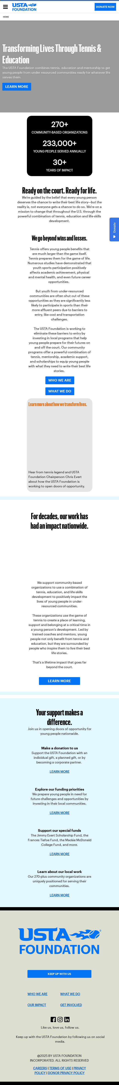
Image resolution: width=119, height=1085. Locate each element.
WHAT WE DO (70, 994)
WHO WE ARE (37, 994)
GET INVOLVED (71, 1005)
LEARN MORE (59, 813)
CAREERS (40, 1068)
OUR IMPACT (36, 1005)
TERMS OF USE (60, 1068)
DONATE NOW (105, 7)
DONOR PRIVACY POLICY (66, 1073)
